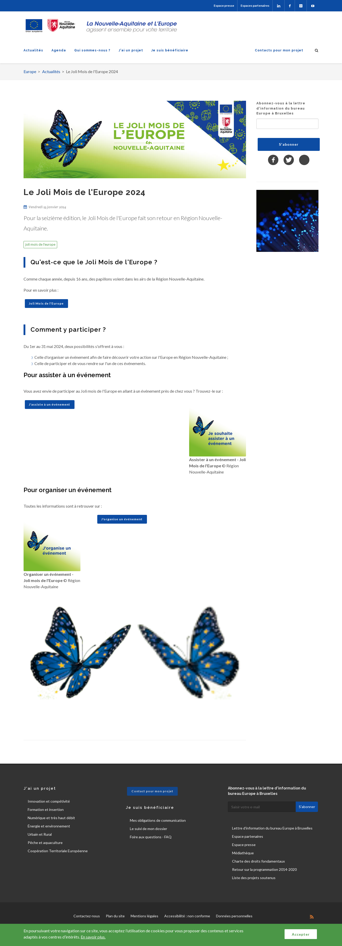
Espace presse (224, 5)
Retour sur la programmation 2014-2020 (264, 869)
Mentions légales (144, 916)
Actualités (33, 50)
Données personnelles (234, 916)
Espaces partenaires (255, 5)
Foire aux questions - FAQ (151, 837)
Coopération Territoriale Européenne (58, 851)
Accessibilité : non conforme (187, 916)
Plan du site (115, 916)
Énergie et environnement (49, 826)
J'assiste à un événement (49, 404)
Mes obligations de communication (158, 820)
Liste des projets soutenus (254, 877)
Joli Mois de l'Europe (46, 303)
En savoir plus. (93, 936)
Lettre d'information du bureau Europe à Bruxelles (272, 828)
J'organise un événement (122, 519)
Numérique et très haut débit (51, 818)
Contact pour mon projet (152, 791)
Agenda (58, 50)
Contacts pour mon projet (279, 50)
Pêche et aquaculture (45, 842)
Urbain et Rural (40, 834)
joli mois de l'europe (40, 244)
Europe (30, 71)
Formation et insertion (46, 809)
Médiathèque (243, 853)
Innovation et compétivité (49, 801)
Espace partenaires (247, 836)
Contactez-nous (86, 916)
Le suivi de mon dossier (148, 828)
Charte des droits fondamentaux (258, 861)
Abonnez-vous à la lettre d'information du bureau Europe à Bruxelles (280, 108)
